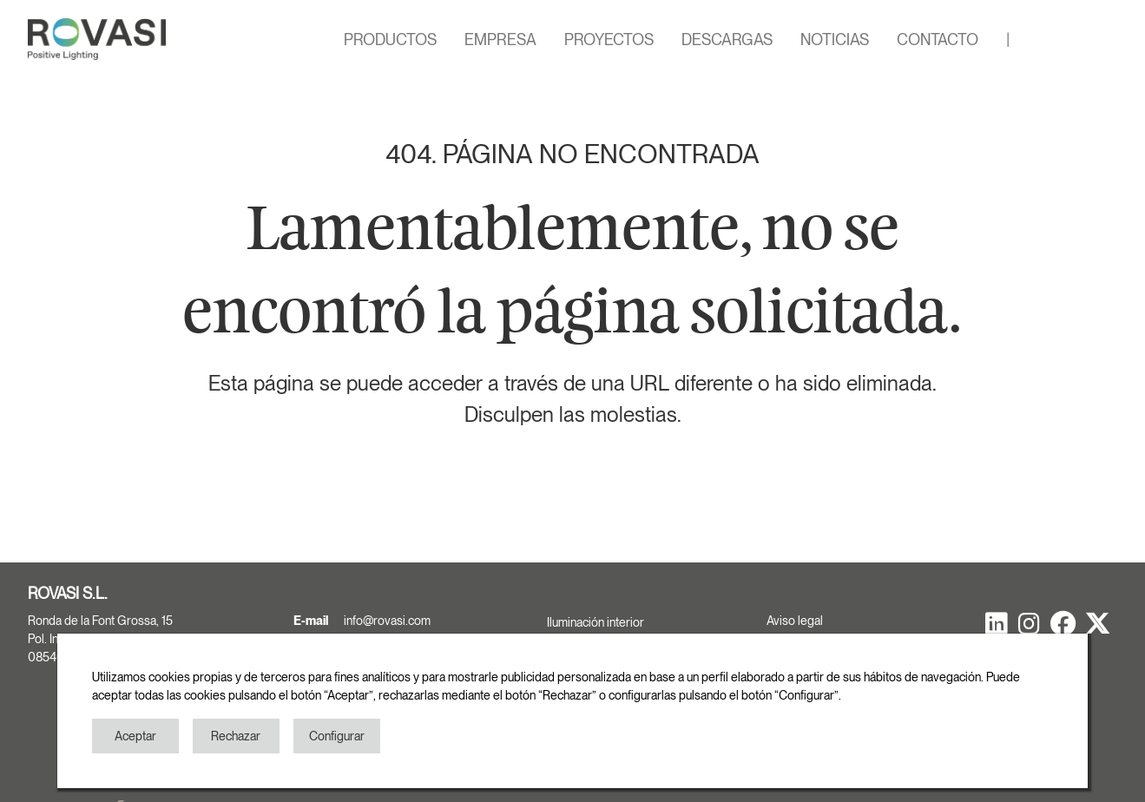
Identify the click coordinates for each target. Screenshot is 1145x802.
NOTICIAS (834, 39)
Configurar (337, 736)
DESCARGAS (727, 39)
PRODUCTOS (390, 39)
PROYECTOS (609, 39)
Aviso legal (795, 621)
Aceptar (135, 736)
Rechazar (235, 736)
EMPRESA (500, 39)
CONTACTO (937, 39)
